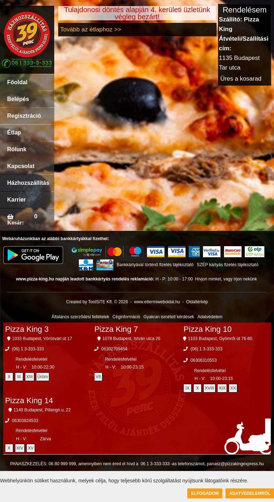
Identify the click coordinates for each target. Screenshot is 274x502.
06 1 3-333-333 (155, 463)
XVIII (209, 388)
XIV (19, 448)
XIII (29, 376)
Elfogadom (205, 493)
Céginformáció (126, 316)
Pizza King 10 (208, 329)
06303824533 (25, 420)
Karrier (16, 200)
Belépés (18, 99)
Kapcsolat (20, 166)
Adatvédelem (209, 316)
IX (187, 388)
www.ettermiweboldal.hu (157, 301)
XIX (222, 388)
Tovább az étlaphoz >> (90, 29)
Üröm (42, 376)
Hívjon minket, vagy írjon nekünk (226, 279)
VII (98, 376)
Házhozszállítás (28, 183)
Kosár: (15, 222)
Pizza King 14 (29, 400)
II (9, 376)
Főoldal (17, 82)
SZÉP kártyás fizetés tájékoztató (228, 264)
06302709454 (114, 348)
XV (31, 448)
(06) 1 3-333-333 (28, 348)
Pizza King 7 (116, 329)
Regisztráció (24, 116)
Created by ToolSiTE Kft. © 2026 (97, 301)
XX (233, 388)
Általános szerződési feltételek (80, 316)
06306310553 (204, 360)
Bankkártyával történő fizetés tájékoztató (155, 264)
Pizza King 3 (27, 329)
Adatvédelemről (249, 493)
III (19, 376)
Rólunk (16, 149)
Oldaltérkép (197, 301)
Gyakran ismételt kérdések (168, 316)
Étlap (14, 133)
